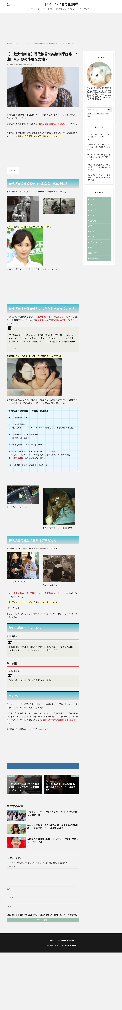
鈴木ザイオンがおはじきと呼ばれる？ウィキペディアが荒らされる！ (98, 157)
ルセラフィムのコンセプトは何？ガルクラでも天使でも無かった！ (52, 813)
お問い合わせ (61, 9)
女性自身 (12, 348)
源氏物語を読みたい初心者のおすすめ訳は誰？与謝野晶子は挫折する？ (98, 146)
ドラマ (91, 215)
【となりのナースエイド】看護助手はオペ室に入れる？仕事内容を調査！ (98, 177)
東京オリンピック (95, 242)
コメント (11, 867)
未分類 (91, 237)
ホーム (33, 9)
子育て (91, 226)
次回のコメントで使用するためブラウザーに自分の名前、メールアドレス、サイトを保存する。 (43, 915)
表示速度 (96, 113)
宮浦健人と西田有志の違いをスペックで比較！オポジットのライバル (53, 840)
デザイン (89, 113)
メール (10, 898)
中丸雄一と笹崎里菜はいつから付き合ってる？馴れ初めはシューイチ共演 (98, 167)
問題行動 (92, 221)
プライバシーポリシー (46, 9)
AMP (107, 113)
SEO (102, 113)
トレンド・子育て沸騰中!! (61, 4)
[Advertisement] (61, 27)
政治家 (91, 231)
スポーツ (92, 205)
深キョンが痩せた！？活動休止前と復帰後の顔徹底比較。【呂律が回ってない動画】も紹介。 (52, 826)
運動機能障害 (94, 258)
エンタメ (26, 43)
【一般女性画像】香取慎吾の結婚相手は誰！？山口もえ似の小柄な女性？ (54, 43)
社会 (90, 248)
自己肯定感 (93, 253)
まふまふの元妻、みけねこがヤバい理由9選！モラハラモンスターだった (98, 136)
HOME (10, 43)
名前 (9, 889)
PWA (88, 116)
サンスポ (12, 653)
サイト (9, 906)
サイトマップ (84, 9)
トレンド (18, 43)
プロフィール (72, 9)
